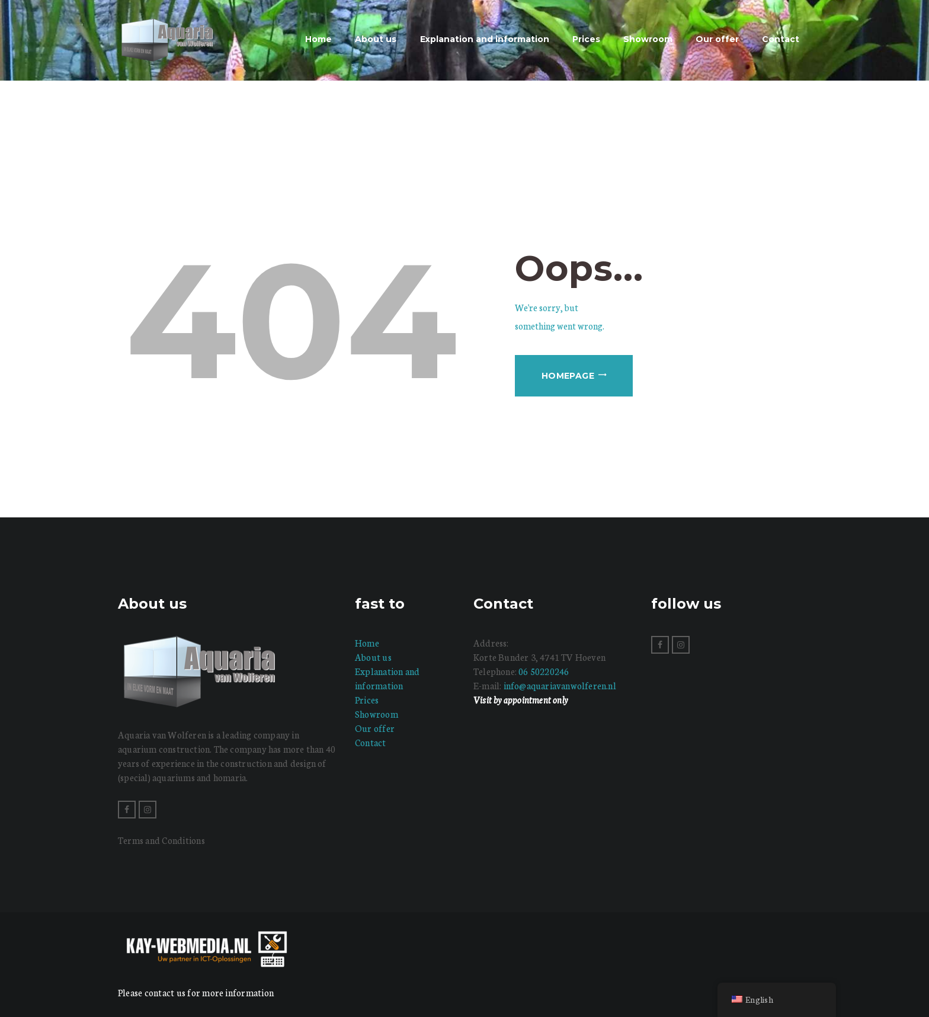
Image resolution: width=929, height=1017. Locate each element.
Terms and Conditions (161, 840)
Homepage (568, 375)
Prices (367, 699)
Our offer (375, 728)
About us (373, 657)
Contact (370, 742)
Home (367, 643)
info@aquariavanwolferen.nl (560, 685)
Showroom (376, 714)
